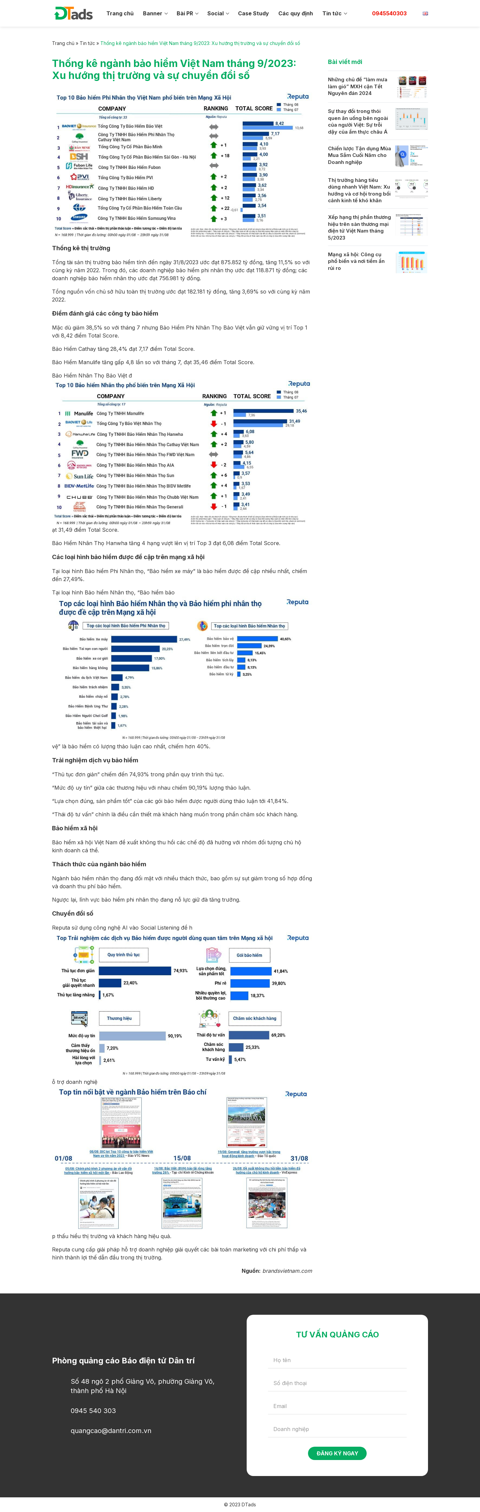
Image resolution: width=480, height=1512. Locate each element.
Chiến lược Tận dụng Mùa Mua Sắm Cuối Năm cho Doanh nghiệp (359, 155)
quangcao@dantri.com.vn (111, 1431)
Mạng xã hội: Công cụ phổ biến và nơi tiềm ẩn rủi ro (356, 261)
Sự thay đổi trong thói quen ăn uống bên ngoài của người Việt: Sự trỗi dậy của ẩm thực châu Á (358, 121)
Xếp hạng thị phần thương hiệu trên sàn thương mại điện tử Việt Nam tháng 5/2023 (359, 227)
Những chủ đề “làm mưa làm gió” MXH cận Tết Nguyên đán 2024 (357, 86)
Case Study (253, 13)
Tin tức (332, 13)
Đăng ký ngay (337, 1453)
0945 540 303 (93, 1411)
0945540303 (389, 13)
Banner (152, 13)
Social (215, 13)
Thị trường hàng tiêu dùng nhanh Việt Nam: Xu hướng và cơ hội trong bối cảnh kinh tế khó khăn (359, 190)
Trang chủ (120, 13)
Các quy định (295, 13)
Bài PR (185, 13)
